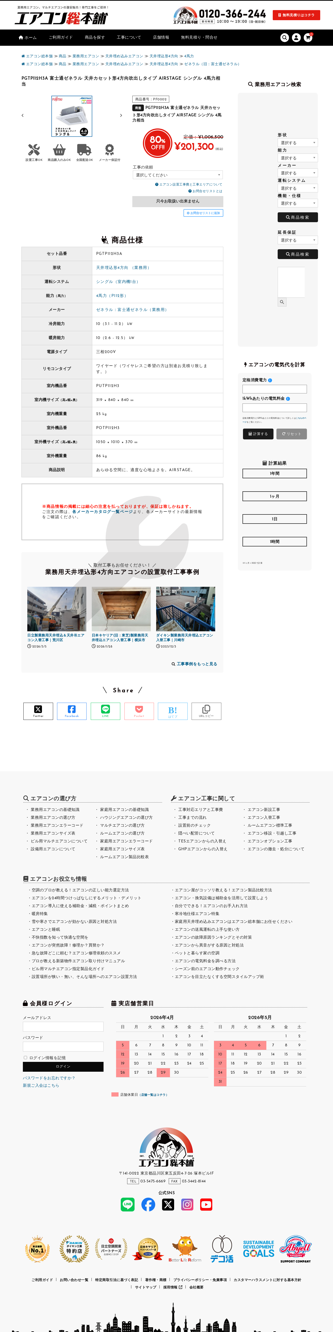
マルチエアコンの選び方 (122, 826)
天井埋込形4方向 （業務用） (123, 268)
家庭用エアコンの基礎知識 (124, 810)
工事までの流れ (192, 818)
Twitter (38, 716)
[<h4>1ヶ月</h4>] (274, 507)
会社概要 (196, 1287)
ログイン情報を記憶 (45, 1058)
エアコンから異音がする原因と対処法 (209, 945)
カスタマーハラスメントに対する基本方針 (268, 1280)
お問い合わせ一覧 (74, 1280)
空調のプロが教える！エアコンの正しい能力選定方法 (80, 890)
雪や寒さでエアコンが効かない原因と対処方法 (74, 922)
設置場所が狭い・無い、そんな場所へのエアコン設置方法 (84, 977)
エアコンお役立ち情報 (58, 879)
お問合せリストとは (208, 191)
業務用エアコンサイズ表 (53, 834)
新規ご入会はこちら (41, 1086)
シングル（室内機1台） (118, 282)
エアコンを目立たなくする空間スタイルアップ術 (219, 977)
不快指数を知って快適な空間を (60, 938)
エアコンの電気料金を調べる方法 (205, 961)
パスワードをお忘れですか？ (49, 1078)
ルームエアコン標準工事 (270, 826)
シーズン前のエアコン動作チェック (207, 969)
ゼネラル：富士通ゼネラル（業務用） (132, 310)
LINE (105, 716)
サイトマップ (145, 1287)
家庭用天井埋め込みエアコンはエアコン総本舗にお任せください (234, 922)
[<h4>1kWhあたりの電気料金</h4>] (274, 407)
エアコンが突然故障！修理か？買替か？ (68, 945)
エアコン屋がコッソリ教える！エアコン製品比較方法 (223, 890)
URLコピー (206, 716)
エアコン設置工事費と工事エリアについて (191, 184)
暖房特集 (40, 914)
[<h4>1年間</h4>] (274, 484)
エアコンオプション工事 (270, 841)
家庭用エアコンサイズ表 (122, 849)
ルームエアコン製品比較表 (124, 857)
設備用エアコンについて (53, 849)
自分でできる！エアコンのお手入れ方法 (211, 906)
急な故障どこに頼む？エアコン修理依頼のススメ (76, 953)
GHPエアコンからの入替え (203, 849)
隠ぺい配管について (196, 834)
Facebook (72, 716)
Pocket (139, 716)
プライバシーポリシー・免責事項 (200, 1280)
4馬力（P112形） (112, 296)
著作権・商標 (155, 1280)
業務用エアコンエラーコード (57, 826)
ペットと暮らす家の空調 (197, 953)
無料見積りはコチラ (299, 15)
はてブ (173, 716)
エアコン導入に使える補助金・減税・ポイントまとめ (80, 906)
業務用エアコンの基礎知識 (55, 810)
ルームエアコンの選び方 (122, 834)
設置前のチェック (194, 826)
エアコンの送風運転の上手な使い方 (207, 930)
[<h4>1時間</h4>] (274, 552)
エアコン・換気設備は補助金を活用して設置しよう (221, 898)
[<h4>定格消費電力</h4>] (274, 389)
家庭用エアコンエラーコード (126, 841)
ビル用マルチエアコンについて (59, 841)
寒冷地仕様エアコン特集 (197, 914)
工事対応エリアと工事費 (200, 810)
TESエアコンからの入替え (202, 841)
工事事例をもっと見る (197, 664)
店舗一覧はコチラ (153, 1095)
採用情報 (172, 1287)
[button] (121, 116)
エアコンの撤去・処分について (276, 849)
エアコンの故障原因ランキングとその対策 (213, 938)
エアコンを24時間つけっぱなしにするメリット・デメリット (87, 898)
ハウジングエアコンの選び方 (126, 818)
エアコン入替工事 (264, 818)
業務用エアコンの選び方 (53, 818)
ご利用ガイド (42, 1280)
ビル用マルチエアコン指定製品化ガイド (68, 969)
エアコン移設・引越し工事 (272, 834)
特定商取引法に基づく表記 (116, 1280)
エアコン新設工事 (264, 810)
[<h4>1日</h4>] (274, 530)
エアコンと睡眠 (46, 930)
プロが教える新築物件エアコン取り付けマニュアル (78, 961)
